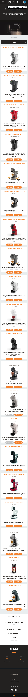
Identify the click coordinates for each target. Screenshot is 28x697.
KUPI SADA (9, 71)
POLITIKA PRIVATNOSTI (14, 677)
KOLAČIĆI (14, 679)
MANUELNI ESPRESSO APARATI (14, 622)
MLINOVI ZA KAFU (14, 633)
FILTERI (14, 42)
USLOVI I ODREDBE (14, 674)
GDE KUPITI (14, 641)
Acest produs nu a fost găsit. (16, 7)
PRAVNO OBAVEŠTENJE (14, 682)
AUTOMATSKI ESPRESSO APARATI (14, 626)
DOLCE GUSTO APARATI (14, 629)
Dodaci (14, 637)
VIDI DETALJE (17, 71)
